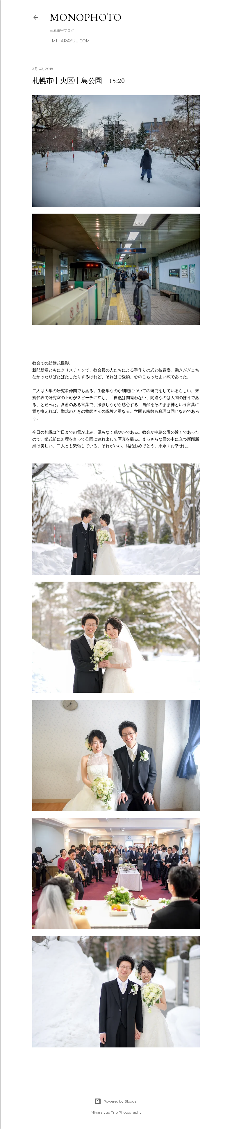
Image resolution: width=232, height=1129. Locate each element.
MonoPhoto (86, 17)
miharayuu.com (71, 41)
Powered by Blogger (116, 1101)
